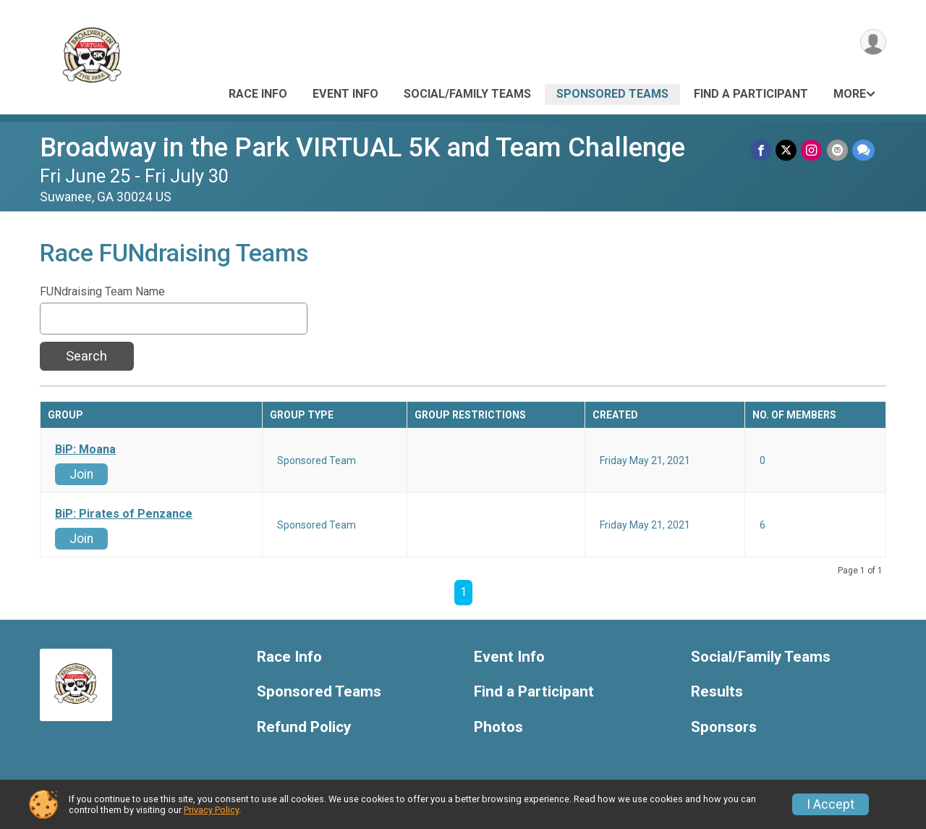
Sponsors (724, 727)
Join (81, 474)
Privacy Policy (211, 809)
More (849, 94)
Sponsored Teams (612, 94)
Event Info (345, 94)
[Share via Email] (837, 150)
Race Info (258, 94)
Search (86, 355)
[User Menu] (872, 42)
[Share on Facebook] (761, 150)
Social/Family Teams (467, 94)
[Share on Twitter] (786, 150)
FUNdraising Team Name (102, 291)
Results (717, 691)
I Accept (830, 804)
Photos (498, 727)
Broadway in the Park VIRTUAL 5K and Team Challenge (362, 147)
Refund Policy (304, 727)
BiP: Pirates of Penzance (123, 514)
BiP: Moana (85, 449)
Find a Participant (751, 94)
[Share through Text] (863, 150)
